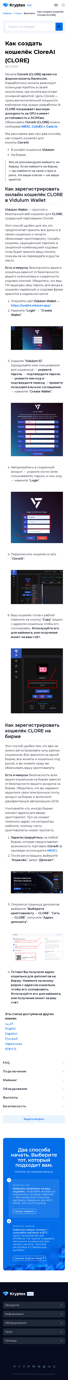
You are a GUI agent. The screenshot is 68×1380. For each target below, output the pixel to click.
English (10, 1028)
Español (11, 1033)
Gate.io (51, 126)
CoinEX (37, 126)
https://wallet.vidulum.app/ (31, 305)
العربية (9, 1023)
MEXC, (26, 126)
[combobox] (34, 27)
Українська (13, 1044)
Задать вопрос (34, 1119)
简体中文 (11, 1049)
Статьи (18, 13)
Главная (7, 13)
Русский (11, 1038)
